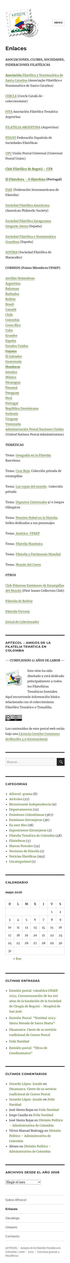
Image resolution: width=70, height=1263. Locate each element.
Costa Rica (13, 325)
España (10, 341)
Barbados (12, 294)
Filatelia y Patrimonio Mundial (38, 554)
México (10, 377)
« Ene (17, 958)
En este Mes (18, 825)
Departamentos (20, 809)
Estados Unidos (16, 346)
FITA (9, 111)
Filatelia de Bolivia (18, 601)
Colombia (12, 320)
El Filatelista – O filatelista (25, 179)
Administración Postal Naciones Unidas (34, 429)
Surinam (11, 413)
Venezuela (13, 424)
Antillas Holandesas (20, 278)
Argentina (12, 283)
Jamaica (11, 372)
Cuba (9, 330)
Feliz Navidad (19, 1041)
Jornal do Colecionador (22, 622)
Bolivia (10, 299)
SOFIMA (11, 252)
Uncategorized (20, 861)
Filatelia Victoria (17, 611)
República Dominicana (21, 408)
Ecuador (11, 335)
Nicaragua (12, 382)
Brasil (9, 304)
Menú (58, 22)
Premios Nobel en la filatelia (36, 518)
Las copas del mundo (31, 486)
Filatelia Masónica (29, 544)
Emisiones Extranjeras (25, 820)
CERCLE (11, 96)
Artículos (15, 799)
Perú (8, 398)
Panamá (11, 387)
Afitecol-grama (20, 794)
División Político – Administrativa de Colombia (35, 1136)
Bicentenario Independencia (30, 804)
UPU (8, 153)
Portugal (11, 403)
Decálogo (12, 1218)
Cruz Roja (23, 471)
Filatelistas (17, 841)
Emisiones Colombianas (26, 815)
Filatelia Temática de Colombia (32, 835)
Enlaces (11, 1209)
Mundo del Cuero (28, 564)
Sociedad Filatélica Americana (27, 205)
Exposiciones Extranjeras (27, 830)
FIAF (8, 190)
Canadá (10, 309)
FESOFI (10, 137)
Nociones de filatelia (24, 851)
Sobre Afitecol (15, 1200)
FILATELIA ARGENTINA (22, 127)
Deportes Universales (31, 502)
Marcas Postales (21, 846)
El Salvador (13, 356)
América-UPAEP (27, 533)
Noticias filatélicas (22, 856)
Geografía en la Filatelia (33, 455)
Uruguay (11, 419)
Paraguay (12, 393)
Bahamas (12, 288)
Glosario (11, 1227)
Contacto (12, 1236)
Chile (9, 314)
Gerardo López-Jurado (25, 1084)
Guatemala (13, 361)
